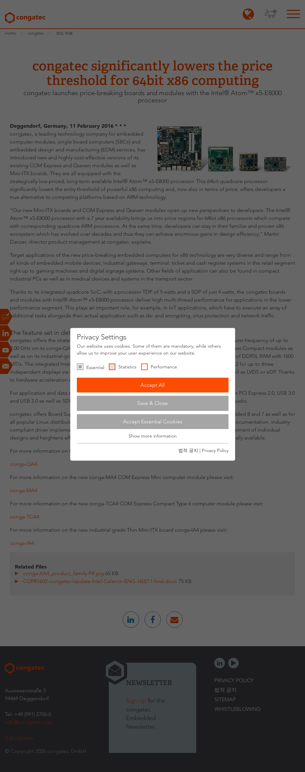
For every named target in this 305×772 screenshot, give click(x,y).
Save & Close (152, 403)
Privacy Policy (215, 450)
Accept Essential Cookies (152, 421)
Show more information (153, 436)
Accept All (152, 385)
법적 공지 (188, 450)
